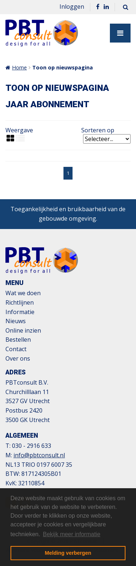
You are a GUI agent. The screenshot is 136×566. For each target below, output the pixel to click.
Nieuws (15, 321)
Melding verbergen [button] (68, 553)
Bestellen (18, 340)
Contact (15, 349)
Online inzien (23, 330)
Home (19, 67)
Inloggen (71, 7)
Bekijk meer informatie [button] (71, 534)
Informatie (19, 312)
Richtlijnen (19, 302)
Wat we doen (23, 293)
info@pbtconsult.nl (39, 455)
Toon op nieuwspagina (62, 67)
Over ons (17, 358)
